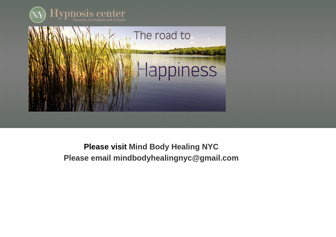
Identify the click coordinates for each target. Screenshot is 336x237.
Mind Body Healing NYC (174, 146)
